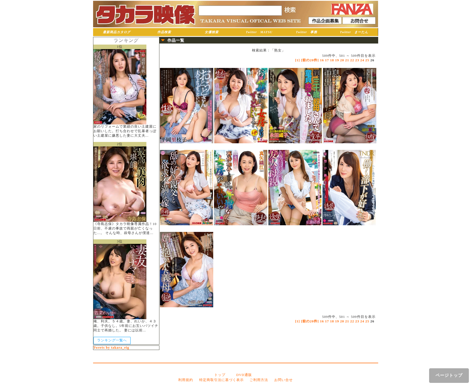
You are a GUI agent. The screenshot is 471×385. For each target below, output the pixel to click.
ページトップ (449, 375)
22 (352, 60)
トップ (219, 375)
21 (347, 60)
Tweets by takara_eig (111, 347)
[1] (297, 60)
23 (357, 60)
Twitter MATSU (259, 32)
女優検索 (212, 32)
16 (322, 60)
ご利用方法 (259, 380)
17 (327, 60)
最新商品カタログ (116, 32)
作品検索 (164, 32)
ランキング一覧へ (112, 340)
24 (362, 60)
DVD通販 (244, 375)
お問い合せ (283, 380)
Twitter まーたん (354, 32)
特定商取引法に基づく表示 (221, 380)
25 (367, 60)
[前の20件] (310, 60)
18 (332, 60)
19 (337, 60)
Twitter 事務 (306, 32)
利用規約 (185, 380)
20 (342, 60)
